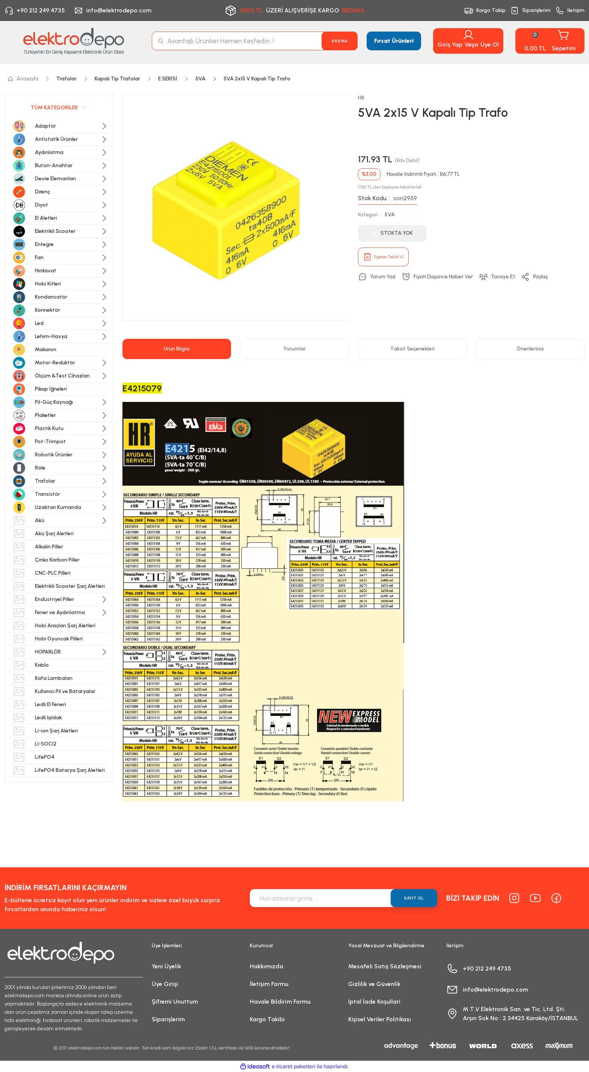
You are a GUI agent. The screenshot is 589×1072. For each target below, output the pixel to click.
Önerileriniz (530, 349)
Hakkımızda (266, 966)
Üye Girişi (165, 983)
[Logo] (74, 41)
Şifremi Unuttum (175, 1001)
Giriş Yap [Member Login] (450, 44)
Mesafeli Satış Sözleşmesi (384, 966)
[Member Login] (468, 35)
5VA (389, 214)
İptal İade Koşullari (374, 1001)
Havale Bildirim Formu (280, 1001)
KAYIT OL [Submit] (414, 898)
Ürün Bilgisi (177, 349)
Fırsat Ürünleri (394, 40)
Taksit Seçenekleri (412, 349)
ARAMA (339, 41)
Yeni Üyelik (166, 966)
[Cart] (549, 41)
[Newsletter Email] (343, 898)
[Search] (255, 41)
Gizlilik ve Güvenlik (374, 983)
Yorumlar (294, 349)
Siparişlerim (168, 1019)
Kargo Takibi (267, 1019)
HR (361, 98)
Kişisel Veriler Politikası (379, 1019)
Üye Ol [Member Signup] (489, 44)
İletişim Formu (269, 983)
